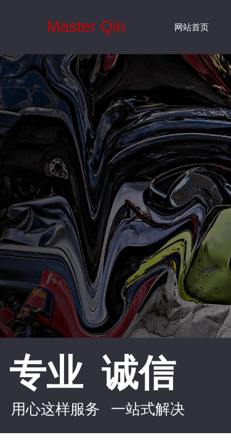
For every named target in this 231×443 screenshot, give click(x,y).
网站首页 (191, 27)
